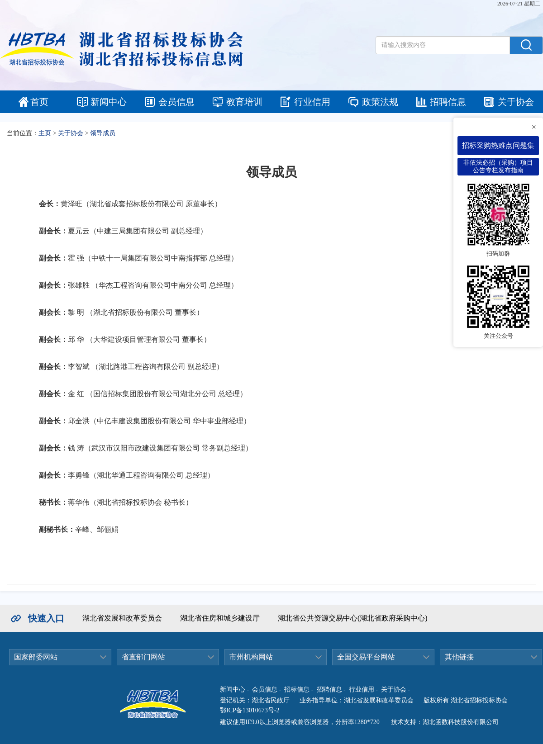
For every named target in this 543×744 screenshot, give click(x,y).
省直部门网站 (143, 657)
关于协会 (516, 102)
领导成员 (102, 133)
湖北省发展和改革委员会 (122, 618)
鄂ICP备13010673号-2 (249, 710)
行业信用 (312, 102)
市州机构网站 (251, 657)
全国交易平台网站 (366, 657)
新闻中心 (108, 102)
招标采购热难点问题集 (498, 145)
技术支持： (407, 722)
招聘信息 (448, 102)
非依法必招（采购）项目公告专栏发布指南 (498, 166)
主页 (44, 133)
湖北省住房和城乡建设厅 (220, 618)
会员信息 (176, 102)
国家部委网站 (35, 657)
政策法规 (380, 102)
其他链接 (459, 657)
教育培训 (244, 102)
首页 (39, 102)
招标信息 (297, 689)
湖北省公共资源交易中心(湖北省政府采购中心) (353, 618)
